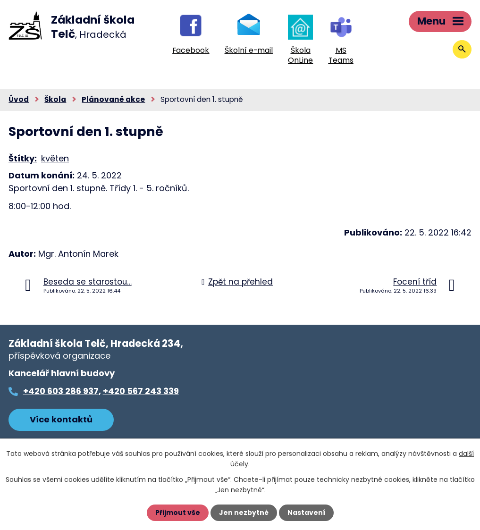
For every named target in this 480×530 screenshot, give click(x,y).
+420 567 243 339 (141, 391)
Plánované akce (113, 99)
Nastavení (306, 512)
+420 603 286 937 (61, 391)
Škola (55, 99)
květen (55, 158)
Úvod (18, 99)
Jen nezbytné (244, 512)
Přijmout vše (177, 512)
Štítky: (22, 158)
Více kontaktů (61, 419)
